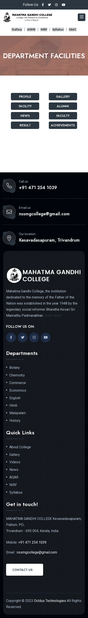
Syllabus (58, 29)
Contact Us (22, 570)
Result (25, 125)
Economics (17, 390)
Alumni (63, 106)
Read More (52, 315)
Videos (14, 462)
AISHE (31, 29)
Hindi (13, 405)
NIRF (44, 29)
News (25, 116)
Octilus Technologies (50, 601)
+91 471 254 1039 (38, 188)
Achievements (63, 125)
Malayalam (17, 413)
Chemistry (17, 375)
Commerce (17, 383)
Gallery (17, 29)
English (14, 398)
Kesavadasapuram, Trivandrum (49, 240)
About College (20, 447)
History (14, 421)
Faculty (62, 116)
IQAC (72, 29)
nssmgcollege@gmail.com (44, 214)
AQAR (13, 477)
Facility (25, 106)
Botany (14, 368)
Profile (25, 96)
